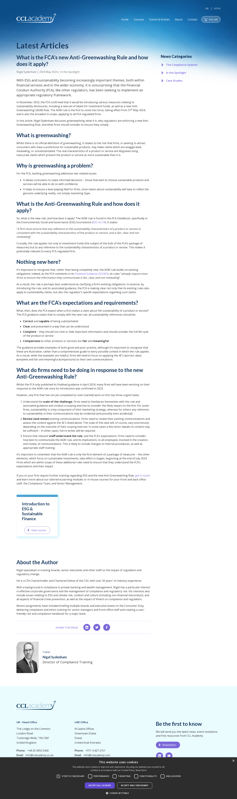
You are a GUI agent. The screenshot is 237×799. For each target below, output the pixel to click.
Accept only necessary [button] (134, 785)
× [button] (233, 761)
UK (207, 8)
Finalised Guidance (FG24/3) (91, 277)
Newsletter (169, 745)
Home (125, 19)
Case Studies (174, 80)
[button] (118, 793)
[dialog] (118, 778)
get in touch (142, 476)
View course (38, 535)
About (179, 19)
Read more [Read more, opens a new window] (141, 770)
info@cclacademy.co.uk (39, 755)
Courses (139, 19)
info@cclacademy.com (97, 755)
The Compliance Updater (182, 65)
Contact (192, 19)
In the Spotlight (69, 72)
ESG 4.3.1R (99, 227)
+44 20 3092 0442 (38, 750)
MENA (217, 8)
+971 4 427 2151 (95, 750)
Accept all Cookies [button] (100, 785)
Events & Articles (159, 19)
